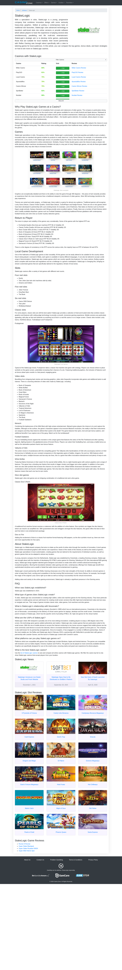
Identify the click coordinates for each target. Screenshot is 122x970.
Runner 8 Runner (24, 844)
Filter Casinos (60, 59)
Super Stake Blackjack (26, 846)
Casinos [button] (38, 2)
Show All (61, 101)
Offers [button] (46, 2)
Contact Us (40, 860)
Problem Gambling (56, 860)
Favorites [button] (69, 2)
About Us (27, 860)
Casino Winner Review (79, 86)
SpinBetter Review (78, 91)
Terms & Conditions (75, 860)
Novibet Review (77, 95)
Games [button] (53, 2)
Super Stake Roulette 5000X (28, 848)
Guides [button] (61, 2)
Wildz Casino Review (79, 68)
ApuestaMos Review (79, 81)
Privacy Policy (93, 860)
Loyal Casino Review (79, 77)
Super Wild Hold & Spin (27, 851)
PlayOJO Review (77, 72)
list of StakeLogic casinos (29, 653)
